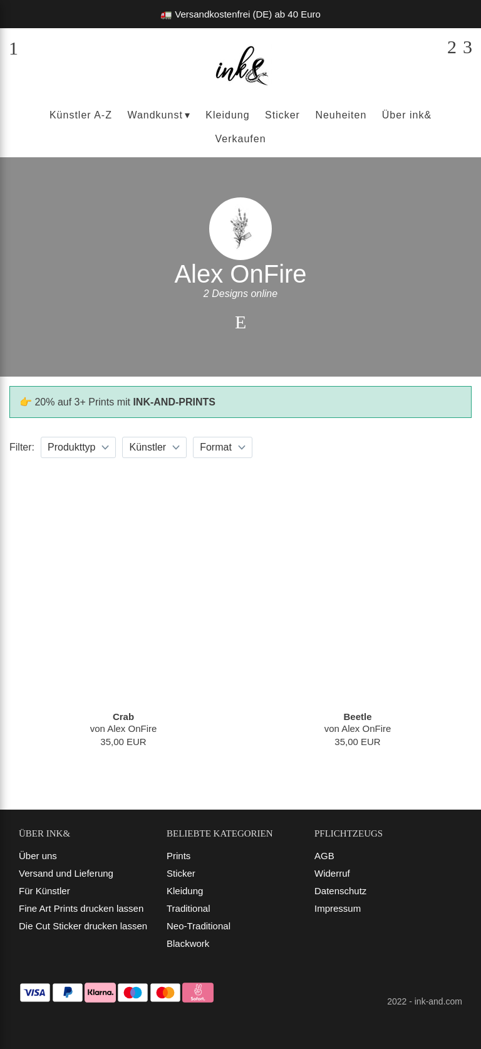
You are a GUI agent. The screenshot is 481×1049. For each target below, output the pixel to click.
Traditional (188, 908)
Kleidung (185, 890)
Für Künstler (44, 890)
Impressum (337, 908)
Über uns (38, 855)
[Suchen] (452, 47)
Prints (178, 855)
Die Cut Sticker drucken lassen (83, 926)
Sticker (181, 873)
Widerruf (332, 873)
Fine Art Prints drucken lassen (81, 908)
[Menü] (13, 47)
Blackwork (188, 943)
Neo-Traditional (198, 926)
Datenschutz (340, 890)
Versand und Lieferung (66, 873)
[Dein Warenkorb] (467, 47)
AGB (324, 855)
